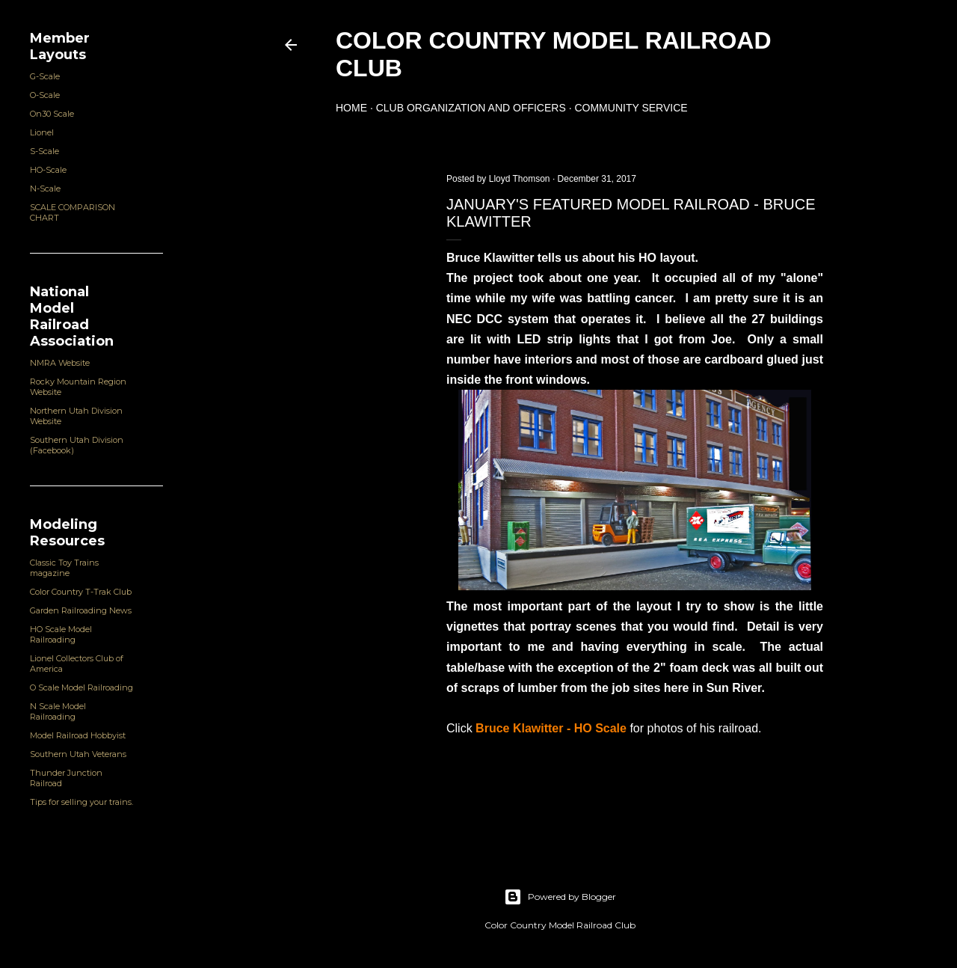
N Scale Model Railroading (58, 711)
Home (351, 108)
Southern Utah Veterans (78, 754)
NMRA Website (60, 363)
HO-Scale (48, 170)
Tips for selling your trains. (81, 802)
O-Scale (45, 95)
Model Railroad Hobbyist (78, 735)
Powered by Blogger (560, 897)
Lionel (42, 132)
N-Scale (45, 188)
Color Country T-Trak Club (81, 591)
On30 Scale (52, 113)
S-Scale (44, 151)
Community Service (630, 108)
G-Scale (45, 76)
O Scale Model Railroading (81, 687)
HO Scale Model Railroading (61, 634)
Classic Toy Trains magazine (64, 567)
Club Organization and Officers (471, 108)
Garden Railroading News (81, 610)
